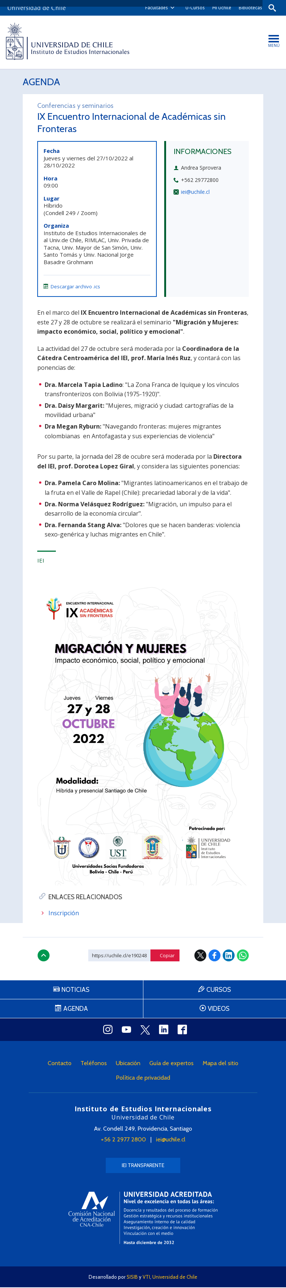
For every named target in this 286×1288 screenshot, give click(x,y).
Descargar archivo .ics (72, 287)
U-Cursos (193, 7)
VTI (146, 1278)
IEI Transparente (143, 1166)
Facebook (214, 956)
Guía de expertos (171, 1063)
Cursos (218, 990)
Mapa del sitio (220, 1063)
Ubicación (128, 1063)
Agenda (42, 82)
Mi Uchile (219, 7)
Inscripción (63, 914)
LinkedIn (228, 956)
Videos (218, 1009)
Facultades (154, 7)
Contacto (60, 1063)
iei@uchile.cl (195, 192)
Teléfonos (93, 1063)
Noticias (75, 990)
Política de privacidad (143, 1078)
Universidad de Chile (174, 1278)
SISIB (132, 1278)
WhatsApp (243, 956)
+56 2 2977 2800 (123, 1140)
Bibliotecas (248, 7)
